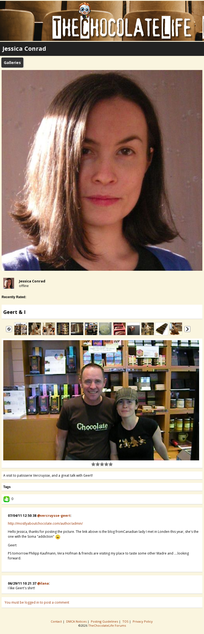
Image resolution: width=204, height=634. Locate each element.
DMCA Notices (76, 621)
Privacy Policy (143, 621)
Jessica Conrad (32, 281)
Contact (57, 621)
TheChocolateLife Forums (107, 625)
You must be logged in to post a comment (37, 602)
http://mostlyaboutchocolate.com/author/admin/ (45, 523)
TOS (125, 621)
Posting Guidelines (105, 621)
